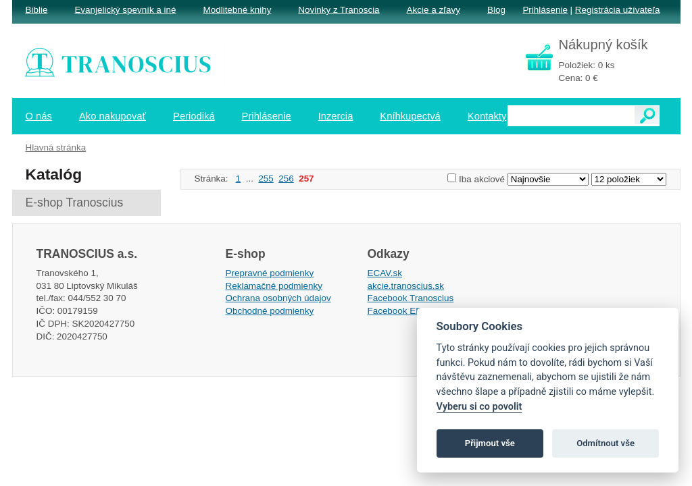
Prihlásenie (544, 10)
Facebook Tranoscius (411, 298)
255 (265, 178)
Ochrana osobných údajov (278, 298)
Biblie (37, 10)
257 (306, 178)
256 (285, 178)
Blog (496, 10)
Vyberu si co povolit (479, 406)
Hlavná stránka (56, 147)
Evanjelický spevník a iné (125, 10)
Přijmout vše (490, 443)
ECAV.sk (385, 273)
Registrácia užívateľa (617, 10)
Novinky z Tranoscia (338, 10)
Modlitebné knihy (237, 10)
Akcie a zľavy (433, 10)
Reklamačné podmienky (274, 286)
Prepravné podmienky (270, 273)
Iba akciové (482, 179)
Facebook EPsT (400, 311)
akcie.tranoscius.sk (406, 286)
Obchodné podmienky (270, 311)
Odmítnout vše (605, 443)
